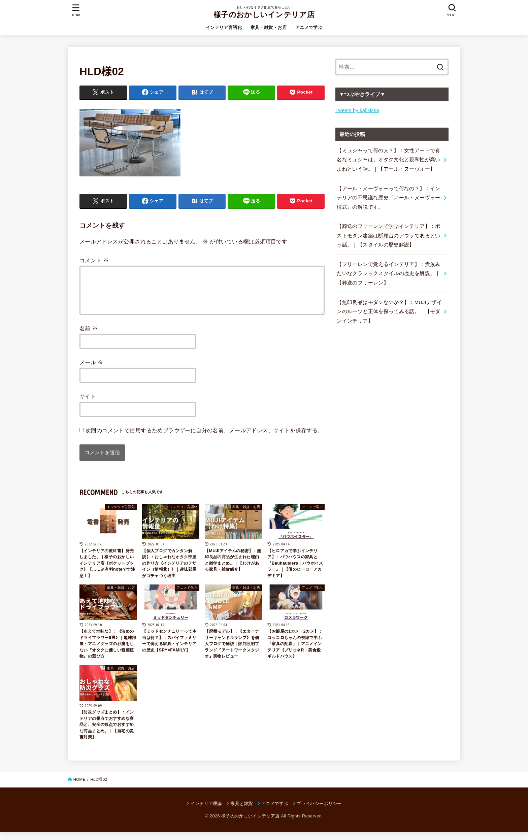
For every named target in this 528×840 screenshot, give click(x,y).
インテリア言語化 (224, 27)
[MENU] (76, 10)
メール (91, 370)
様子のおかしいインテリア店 (264, 14)
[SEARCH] (452, 10)
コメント (94, 260)
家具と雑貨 (241, 811)
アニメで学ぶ (308, 27)
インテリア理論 (206, 811)
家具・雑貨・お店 (269, 27)
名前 (88, 336)
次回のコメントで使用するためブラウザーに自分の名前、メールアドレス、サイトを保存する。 (204, 438)
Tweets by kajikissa (357, 110)
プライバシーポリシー (319, 811)
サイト (87, 404)
